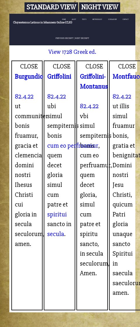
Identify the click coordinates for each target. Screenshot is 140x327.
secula (55, 234)
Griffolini (59, 77)
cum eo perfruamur (72, 146)
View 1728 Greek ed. (72, 52)
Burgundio (29, 77)
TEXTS (84, 19)
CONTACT (126, 19)
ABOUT (74, 19)
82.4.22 (24, 96)
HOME (64, 19)
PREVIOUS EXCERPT (64, 38)
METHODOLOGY (97, 19)
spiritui (57, 214)
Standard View (51, 7)
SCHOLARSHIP (112, 19)
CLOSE (29, 66)
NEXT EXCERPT (82, 38)
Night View (99, 7)
